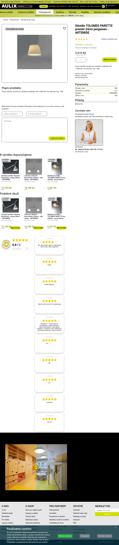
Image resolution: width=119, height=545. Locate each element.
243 (16, 249)
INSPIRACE (83, 6)
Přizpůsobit (85, 536)
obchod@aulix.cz (112, 2)
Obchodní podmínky (33, 523)
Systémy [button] (60, 12)
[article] (49, 245)
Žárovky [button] (72, 12)
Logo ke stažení (7, 523)
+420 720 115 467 (91, 2)
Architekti (52, 513)
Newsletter (6, 516)
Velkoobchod (54, 510)
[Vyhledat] (31, 6)
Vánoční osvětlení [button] (102, 12)
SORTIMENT (52, 6)
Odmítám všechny (104, 536)
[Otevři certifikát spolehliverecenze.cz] (20, 240)
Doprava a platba (32, 513)
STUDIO (43, 6)
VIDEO (69, 6)
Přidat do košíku (110, 59)
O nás (4, 510)
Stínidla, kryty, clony (28, 20)
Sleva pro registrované (34, 510)
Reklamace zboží (32, 520)
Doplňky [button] (85, 12)
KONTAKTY (97, 6)
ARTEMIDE (83, 75)
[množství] (81, 59)
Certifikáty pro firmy (56, 523)
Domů (5, 20)
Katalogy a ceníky (79, 516)
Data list (80, 104)
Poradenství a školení (57, 516)
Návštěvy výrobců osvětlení (59, 520)
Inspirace (76, 520)
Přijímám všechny (65, 536)
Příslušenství (14, 20)
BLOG (92, 6)
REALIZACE (75, 6)
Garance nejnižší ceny (109, 39)
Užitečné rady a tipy (80, 513)
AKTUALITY (63, 6)
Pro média (5, 520)
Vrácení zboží (30, 516)
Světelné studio (7, 513)
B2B (58, 6)
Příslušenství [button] (45, 12)
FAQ (88, 6)
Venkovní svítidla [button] (26, 12)
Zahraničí (76, 510)
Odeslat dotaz (57, 138)
